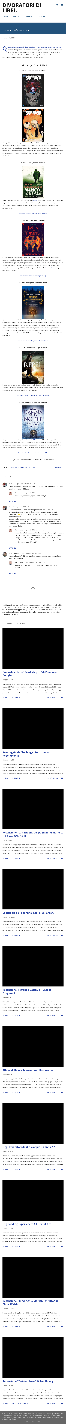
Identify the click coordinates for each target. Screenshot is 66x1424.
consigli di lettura (19, 468)
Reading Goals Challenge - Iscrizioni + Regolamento (25, 754)
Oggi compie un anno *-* (28, 1147)
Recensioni (16, 17)
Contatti (28, 17)
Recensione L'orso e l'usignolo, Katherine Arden (33, 341)
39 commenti (17, 1015)
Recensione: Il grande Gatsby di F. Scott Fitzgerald (26, 991)
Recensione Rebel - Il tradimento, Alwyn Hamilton (33, 395)
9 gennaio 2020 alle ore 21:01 (35, 493)
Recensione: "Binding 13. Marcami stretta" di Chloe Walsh (30, 1302)
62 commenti (17, 778)
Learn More (30, 1422)
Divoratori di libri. (21, 8)
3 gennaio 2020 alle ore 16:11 (26, 484)
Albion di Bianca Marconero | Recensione (27, 1070)
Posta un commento (20, 1403)
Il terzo (35, 200)
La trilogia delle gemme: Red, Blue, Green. (28, 912)
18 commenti (17, 858)
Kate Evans (19, 493)
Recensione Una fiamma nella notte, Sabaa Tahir (33, 453)
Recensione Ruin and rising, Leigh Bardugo (33, 276)
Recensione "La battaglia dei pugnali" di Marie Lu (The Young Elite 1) (32, 834)
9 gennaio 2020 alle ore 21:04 (35, 562)
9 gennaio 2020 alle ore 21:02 (35, 530)
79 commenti (17, 1169)
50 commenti (17, 935)
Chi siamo (40, 17)
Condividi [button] (57, 468)
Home (4, 17)
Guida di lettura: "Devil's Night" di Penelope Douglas (29, 673)
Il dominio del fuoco (32, 440)
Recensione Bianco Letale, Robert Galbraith (33, 213)
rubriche (31, 468)
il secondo (54, 268)
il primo (47, 268)
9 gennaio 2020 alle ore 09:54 (31, 553)
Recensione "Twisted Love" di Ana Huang (27, 1381)
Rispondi (12, 502)
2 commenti (16, 698)
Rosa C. (11, 484)
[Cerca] (57, 3)
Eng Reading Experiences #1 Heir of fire (26, 1224)
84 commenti (17, 1092)
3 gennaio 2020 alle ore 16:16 (26, 507)
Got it (38, 1422)
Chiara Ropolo (14, 553)
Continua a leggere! (55, 698)
